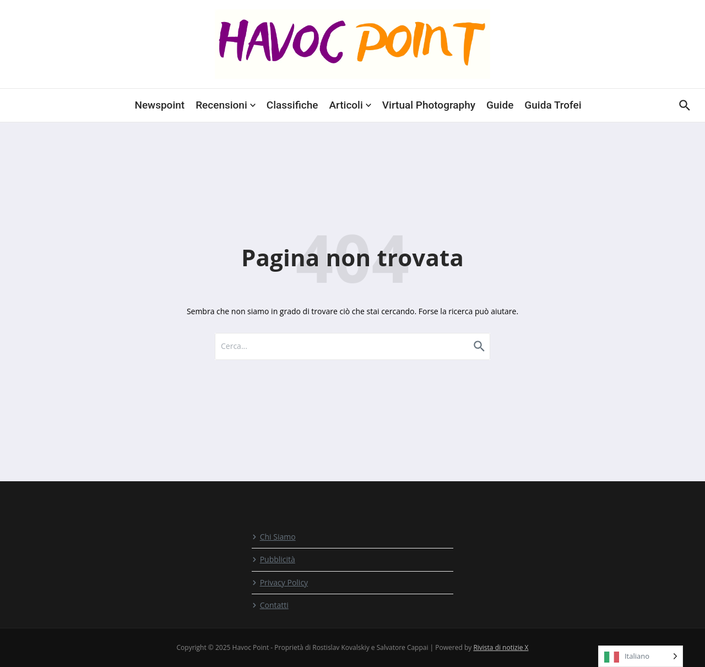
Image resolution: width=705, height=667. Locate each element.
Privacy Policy (280, 582)
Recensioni (226, 105)
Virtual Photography (428, 105)
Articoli (350, 105)
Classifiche (292, 105)
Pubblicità (273, 559)
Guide (499, 105)
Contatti (270, 605)
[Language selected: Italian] (640, 656)
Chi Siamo (274, 536)
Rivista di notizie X (500, 647)
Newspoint (159, 105)
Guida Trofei (552, 105)
